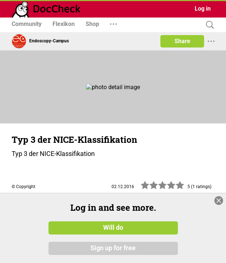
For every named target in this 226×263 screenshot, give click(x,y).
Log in (203, 8)
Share (182, 41)
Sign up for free (113, 248)
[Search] (208, 25)
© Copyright (23, 186)
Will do (113, 227)
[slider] (162, 187)
